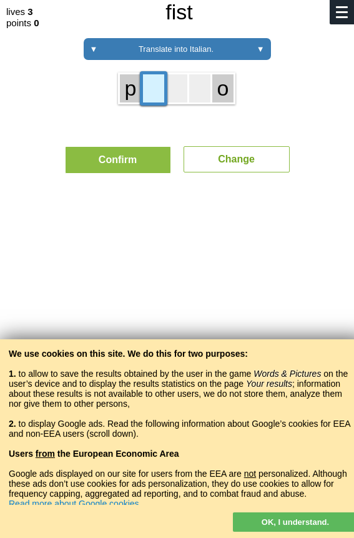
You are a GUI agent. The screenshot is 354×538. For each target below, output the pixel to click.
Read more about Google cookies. (75, 504)
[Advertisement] (177, 298)
